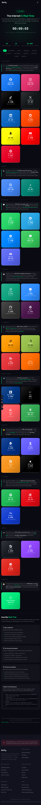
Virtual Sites (4, 772)
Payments (26, 53)
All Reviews (4, 785)
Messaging (26, 50)
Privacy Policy (25, 787)
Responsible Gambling (27, 792)
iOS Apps (24, 755)
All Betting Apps (26, 752)
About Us (3, 792)
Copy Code (33, 694)
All (4, 50)
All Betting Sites (5, 767)
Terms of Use (25, 785)
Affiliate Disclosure (27, 789)
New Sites (4, 770)
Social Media (11, 50)
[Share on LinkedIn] (2, 402)
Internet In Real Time (6, 789)
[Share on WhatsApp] (2, 405)
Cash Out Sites (5, 775)
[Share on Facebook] (2, 399)
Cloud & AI (34, 50)
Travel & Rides (17, 53)
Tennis (23, 775)
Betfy (4, 2)
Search (19, 50)
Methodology (4, 787)
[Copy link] (2, 408)
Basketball (24, 777)
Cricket (23, 772)
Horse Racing (25, 770)
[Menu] (37, 2)
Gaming (17, 56)
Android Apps (25, 757)
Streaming (33, 53)
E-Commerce (8, 53)
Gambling (24, 56)
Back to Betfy (5, 722)
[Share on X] (2, 396)
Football (24, 767)
